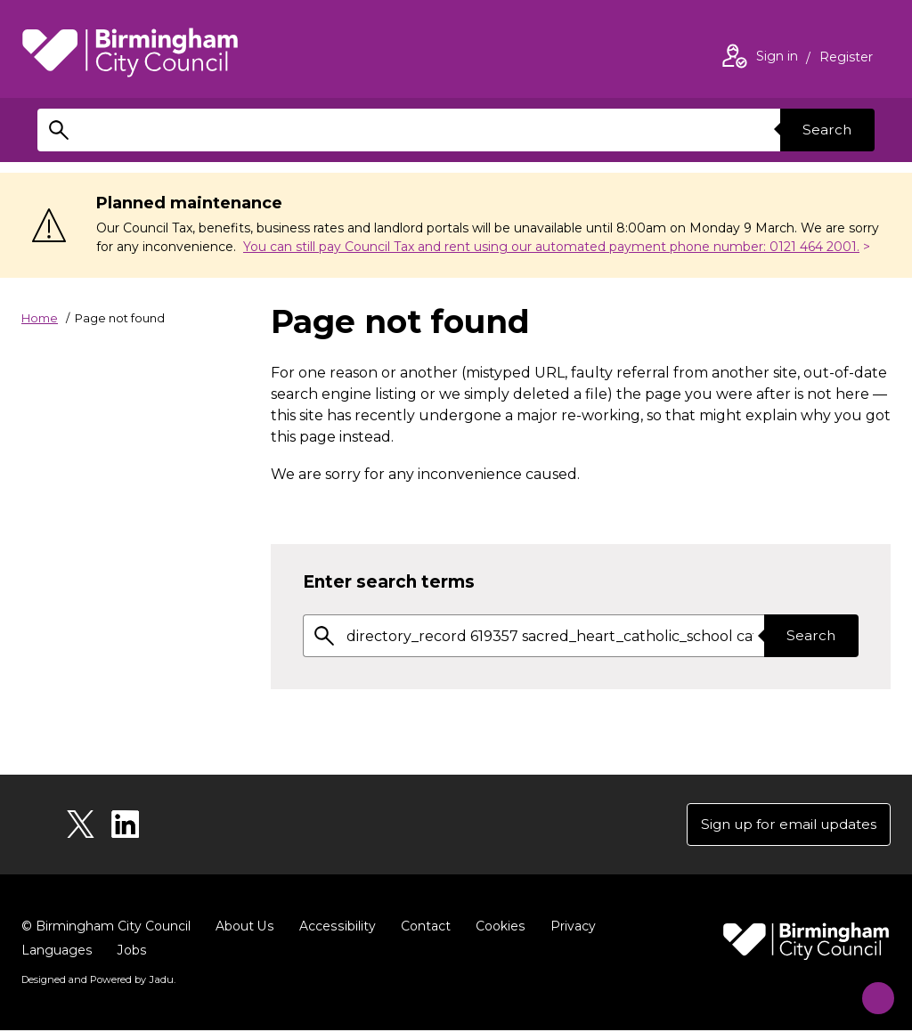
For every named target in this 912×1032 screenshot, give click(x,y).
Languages (56, 952)
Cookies (497, 928)
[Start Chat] (869, 989)
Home (39, 318)
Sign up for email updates (783, 825)
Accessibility (335, 928)
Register (846, 58)
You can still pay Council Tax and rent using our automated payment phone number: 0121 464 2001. (551, 247)
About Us (244, 928)
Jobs (131, 952)
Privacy (569, 928)
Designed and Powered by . (97, 981)
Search (825, 129)
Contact (423, 928)
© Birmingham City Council (106, 928)
